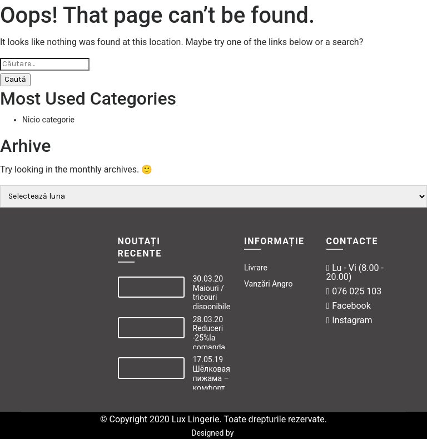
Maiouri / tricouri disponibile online (212, 302)
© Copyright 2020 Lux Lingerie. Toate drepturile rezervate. (213, 419)
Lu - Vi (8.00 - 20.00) (355, 272)
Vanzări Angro (268, 283)
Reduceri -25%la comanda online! (209, 342)
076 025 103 (354, 291)
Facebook (348, 305)
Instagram (349, 320)
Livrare (255, 267)
